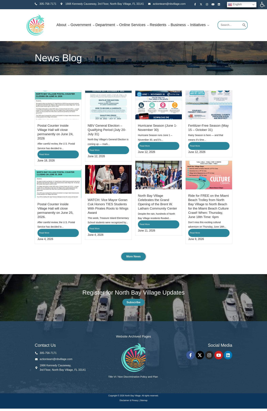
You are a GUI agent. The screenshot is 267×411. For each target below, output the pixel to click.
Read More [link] (44, 154)
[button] (68, 25)
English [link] (235, 5)
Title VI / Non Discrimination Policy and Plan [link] (133, 376)
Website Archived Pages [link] (133, 336)
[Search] (244, 25)
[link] (262, 4)
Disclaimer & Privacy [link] (129, 400)
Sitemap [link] (143, 400)
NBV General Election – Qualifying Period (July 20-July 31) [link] (107, 130)
